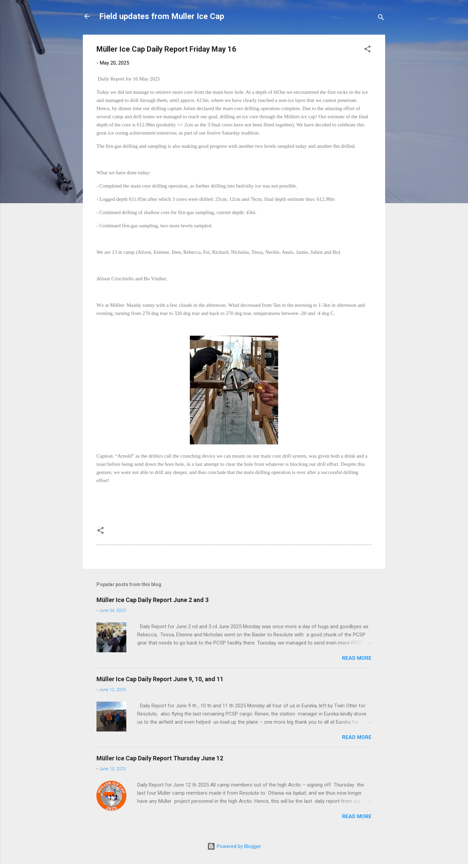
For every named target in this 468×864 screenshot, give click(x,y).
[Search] (381, 18)
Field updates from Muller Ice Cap (161, 16)
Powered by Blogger (234, 846)
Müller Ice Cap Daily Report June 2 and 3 (152, 599)
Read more (357, 658)
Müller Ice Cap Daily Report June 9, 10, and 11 (159, 679)
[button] (367, 50)
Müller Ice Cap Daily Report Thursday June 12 (159, 758)
